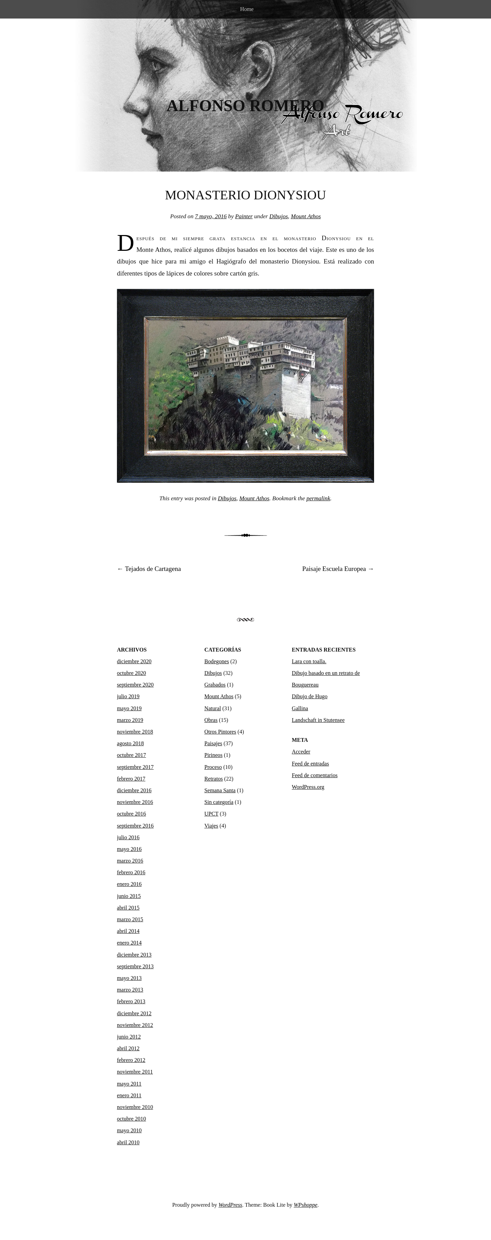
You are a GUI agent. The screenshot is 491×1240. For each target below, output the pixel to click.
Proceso (213, 767)
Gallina (300, 708)
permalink (318, 498)
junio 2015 (129, 896)
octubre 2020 (131, 673)
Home (246, 9)
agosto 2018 (130, 743)
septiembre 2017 (135, 767)
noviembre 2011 (135, 1072)
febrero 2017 (131, 779)
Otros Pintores (220, 732)
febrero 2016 (131, 872)
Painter (244, 216)
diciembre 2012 (134, 1013)
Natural (212, 708)
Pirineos (213, 755)
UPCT (211, 814)
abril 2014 (128, 931)
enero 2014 (129, 943)
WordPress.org (308, 787)
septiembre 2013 (135, 966)
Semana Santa (220, 790)
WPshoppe (306, 1205)
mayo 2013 (129, 978)
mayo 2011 (129, 1084)
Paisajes (213, 743)
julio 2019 (128, 696)
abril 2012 (128, 1048)
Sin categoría (218, 802)
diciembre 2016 (134, 790)
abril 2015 (128, 908)
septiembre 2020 (135, 685)
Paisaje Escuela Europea (338, 568)
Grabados (215, 685)
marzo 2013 (130, 990)
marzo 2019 (130, 720)
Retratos (213, 779)
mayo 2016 (129, 849)
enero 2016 (129, 884)
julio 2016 (128, 837)
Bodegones (216, 661)
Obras (211, 720)
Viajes (211, 826)
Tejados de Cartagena (149, 568)
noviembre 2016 (135, 802)
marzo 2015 (130, 919)
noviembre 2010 (135, 1107)
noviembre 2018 (135, 732)
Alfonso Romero (246, 106)
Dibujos (278, 216)
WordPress (230, 1205)
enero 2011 (129, 1095)
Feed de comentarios (315, 775)
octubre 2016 (131, 814)
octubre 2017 (131, 755)
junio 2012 (129, 1037)
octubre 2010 (131, 1119)
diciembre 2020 (134, 661)
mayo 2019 (129, 708)
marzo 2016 (130, 861)
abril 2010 (128, 1142)
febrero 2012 (131, 1060)
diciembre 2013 (134, 955)
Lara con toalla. (309, 661)
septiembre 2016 (135, 826)
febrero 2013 (131, 1001)
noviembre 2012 (135, 1025)
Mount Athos (306, 216)
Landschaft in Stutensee (318, 720)
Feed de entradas (310, 764)
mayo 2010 (129, 1130)
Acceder (301, 751)
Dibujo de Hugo (309, 696)
